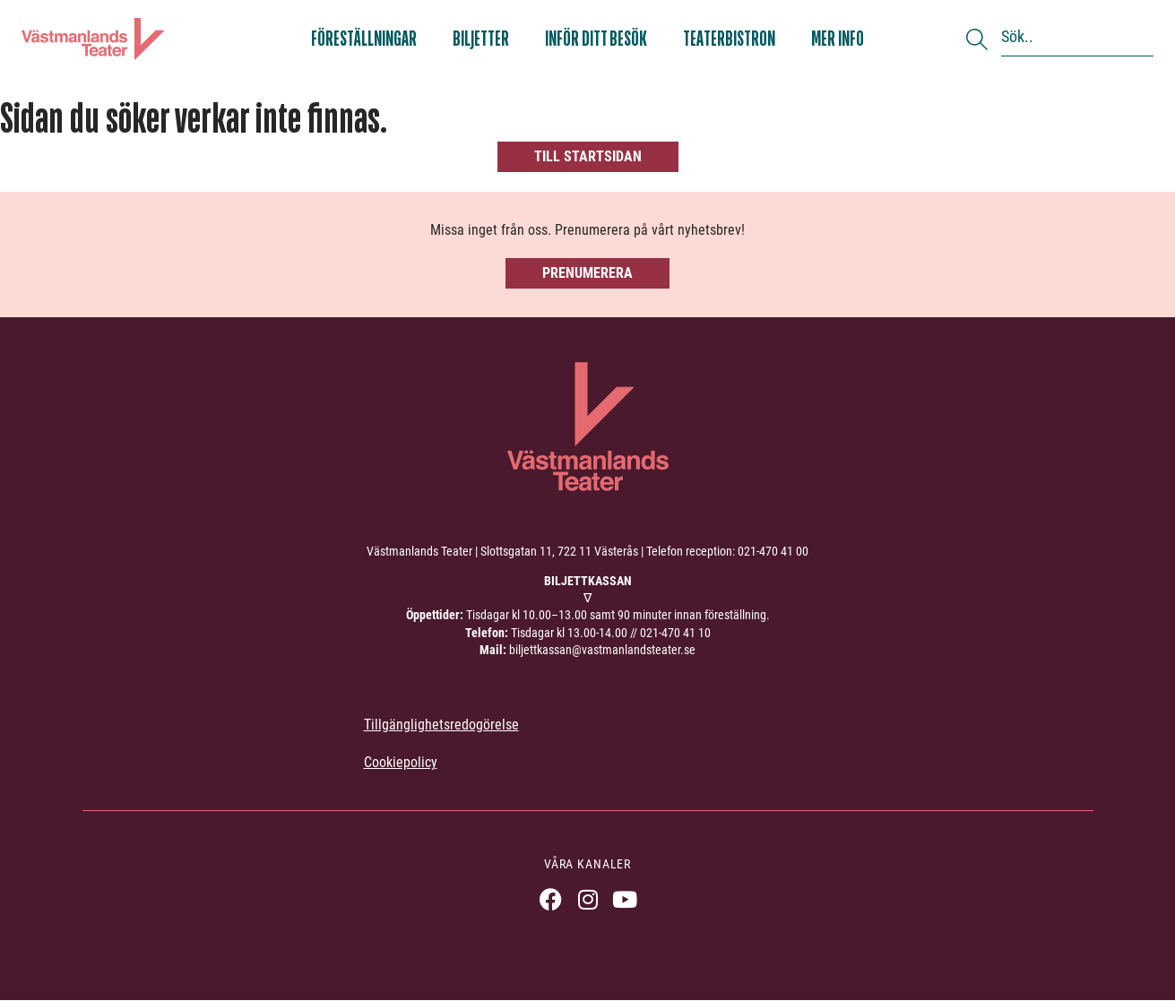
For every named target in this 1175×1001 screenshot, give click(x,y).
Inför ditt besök (596, 39)
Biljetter (481, 39)
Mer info (837, 39)
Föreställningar (364, 39)
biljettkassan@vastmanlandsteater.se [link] (602, 650)
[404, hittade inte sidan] (587, 135)
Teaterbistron (729, 39)
